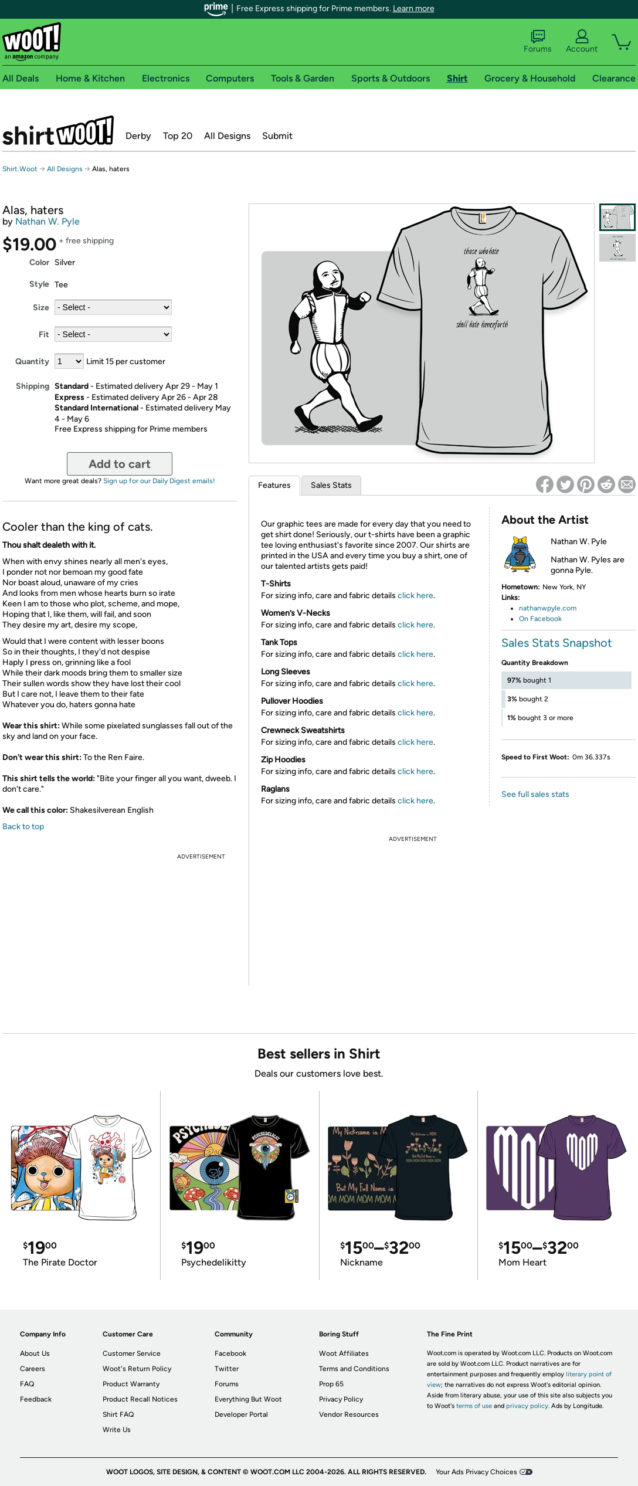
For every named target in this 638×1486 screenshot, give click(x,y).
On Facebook (540, 619)
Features (274, 485)
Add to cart (120, 464)
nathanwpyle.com (547, 608)
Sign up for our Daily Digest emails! (159, 481)
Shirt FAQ (118, 1414)
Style (39, 284)
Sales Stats (331, 485)
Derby (138, 135)
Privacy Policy (341, 1399)
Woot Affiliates (344, 1353)
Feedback (36, 1399)
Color (39, 262)
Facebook (230, 1353)
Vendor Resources (349, 1414)
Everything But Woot (248, 1399)
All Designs (227, 135)
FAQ (27, 1384)
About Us (35, 1353)
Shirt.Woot (58, 130)
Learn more (414, 8)
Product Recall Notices (140, 1399)
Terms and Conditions (354, 1369)
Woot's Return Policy (137, 1369)
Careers (32, 1369)
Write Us (117, 1430)
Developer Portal (241, 1414)
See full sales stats (535, 794)
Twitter (227, 1369)
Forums (538, 41)
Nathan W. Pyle (47, 221)
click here (415, 595)
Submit (277, 135)
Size (41, 308)
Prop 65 (331, 1384)
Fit (44, 335)
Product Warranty (131, 1384)
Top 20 (177, 135)
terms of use (474, 1406)
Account (582, 41)
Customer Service (132, 1353)
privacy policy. (527, 1406)
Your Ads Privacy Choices (476, 1472)
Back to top (23, 827)
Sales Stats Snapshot (556, 643)
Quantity (32, 362)
